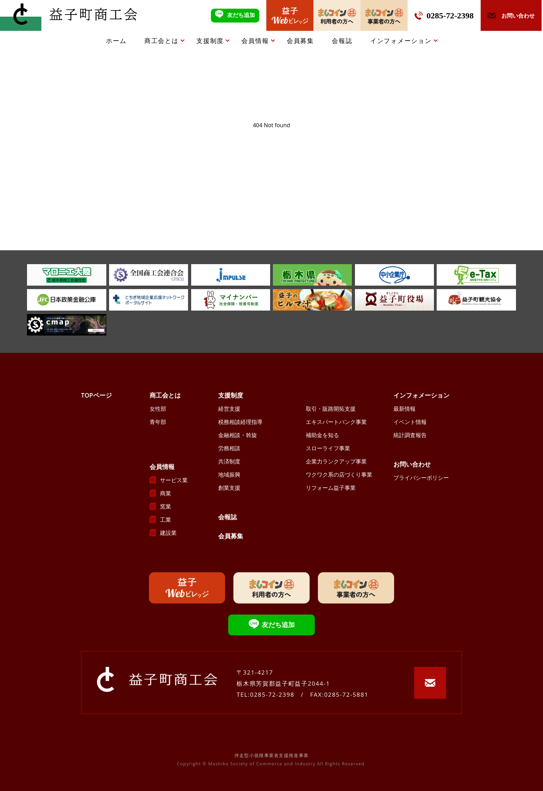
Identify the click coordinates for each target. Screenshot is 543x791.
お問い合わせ (412, 464)
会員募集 (300, 40)
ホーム (116, 40)
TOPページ (96, 395)
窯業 (165, 506)
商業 (165, 493)
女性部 (158, 408)
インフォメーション (401, 40)
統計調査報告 (410, 435)
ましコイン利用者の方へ (336, 15)
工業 (165, 519)
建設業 (168, 533)
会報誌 (342, 40)
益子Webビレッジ (289, 15)
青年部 (158, 422)
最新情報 (404, 408)
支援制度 (210, 40)
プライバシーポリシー (421, 477)
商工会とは (161, 40)
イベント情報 (410, 422)
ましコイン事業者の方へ (384, 15)
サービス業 (174, 480)
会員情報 (255, 40)
